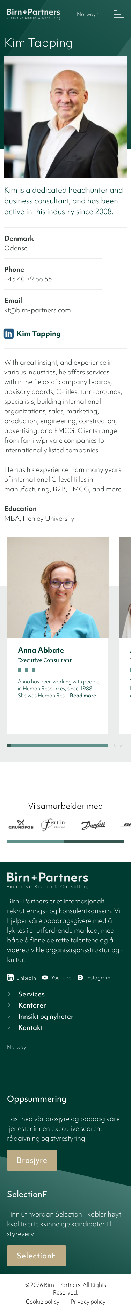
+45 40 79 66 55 (28, 278)
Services (25, 994)
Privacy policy (88, 1301)
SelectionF (36, 1256)
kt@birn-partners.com (37, 309)
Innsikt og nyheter (40, 1016)
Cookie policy (42, 1301)
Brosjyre (32, 1160)
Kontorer (26, 1005)
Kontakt (24, 1027)
